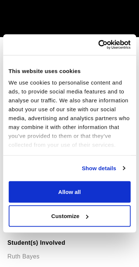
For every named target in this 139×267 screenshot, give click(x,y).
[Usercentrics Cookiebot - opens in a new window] (98, 45)
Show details (99, 168)
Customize (69, 216)
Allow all (69, 191)
